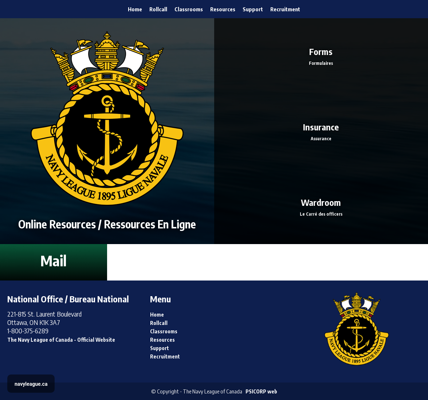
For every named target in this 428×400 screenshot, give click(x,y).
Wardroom (321, 206)
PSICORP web (261, 391)
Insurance (321, 131)
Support (253, 9)
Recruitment (285, 9)
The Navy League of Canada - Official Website (61, 340)
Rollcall (158, 9)
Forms (321, 56)
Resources (222, 9)
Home (135, 9)
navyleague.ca (31, 384)
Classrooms (188, 9)
